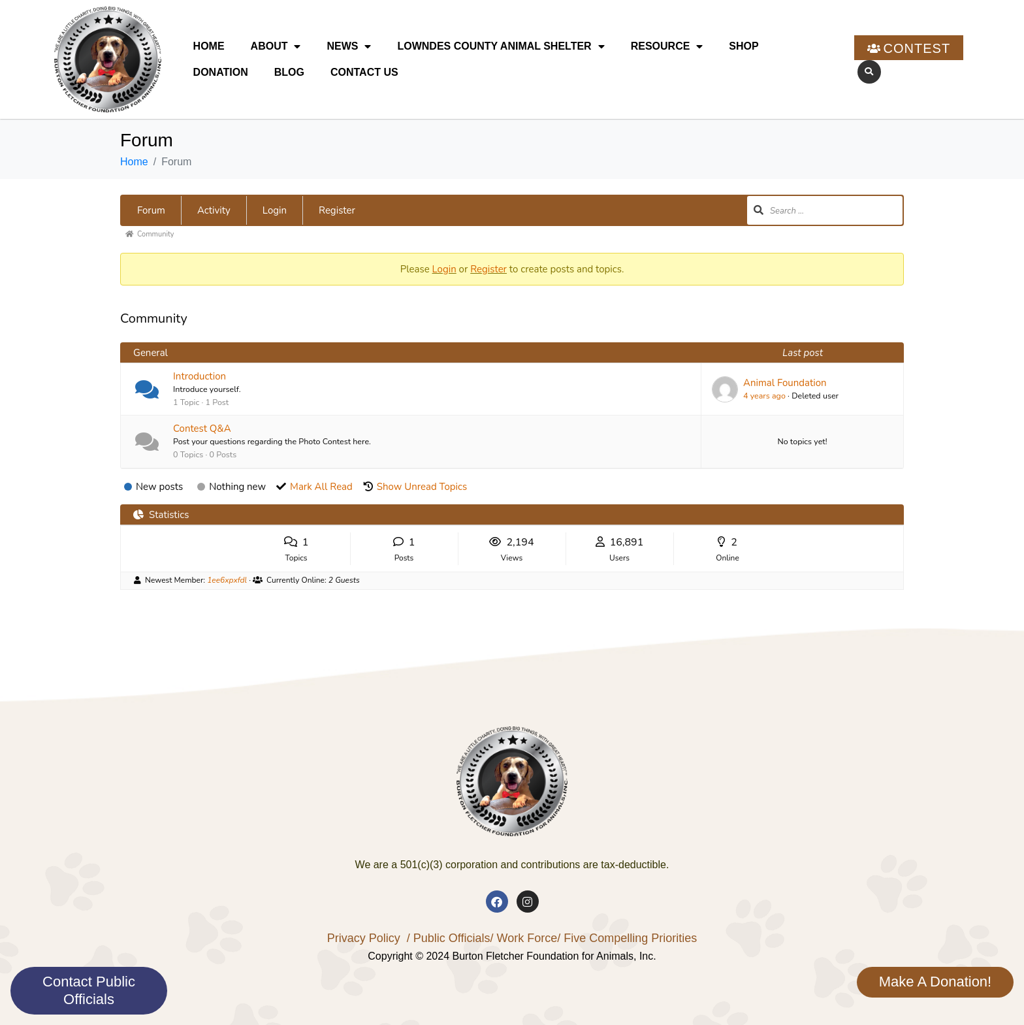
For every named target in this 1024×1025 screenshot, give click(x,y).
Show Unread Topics (422, 486)
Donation (220, 72)
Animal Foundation (785, 382)
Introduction (199, 376)
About (276, 46)
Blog (289, 72)
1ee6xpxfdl (227, 580)
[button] (869, 72)
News (349, 46)
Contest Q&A (202, 428)
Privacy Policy (363, 938)
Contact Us (364, 72)
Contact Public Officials (88, 990)
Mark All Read (321, 486)
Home (209, 46)
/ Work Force (523, 938)
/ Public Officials (448, 938)
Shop (743, 46)
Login (275, 210)
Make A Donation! (935, 981)
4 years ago (764, 395)
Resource (667, 46)
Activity (214, 210)
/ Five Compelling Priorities (627, 938)
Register (337, 210)
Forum (151, 210)
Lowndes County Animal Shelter (500, 46)
